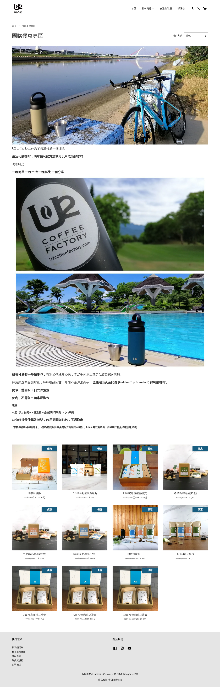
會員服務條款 (18, 652)
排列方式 (177, 35)
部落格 (181, 8)
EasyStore (129, 674)
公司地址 (16, 664)
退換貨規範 (17, 660)
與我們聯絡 (17, 647)
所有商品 (148, 8)
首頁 (133, 8)
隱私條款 (16, 656)
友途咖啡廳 (166, 8)
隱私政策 (102, 680)
